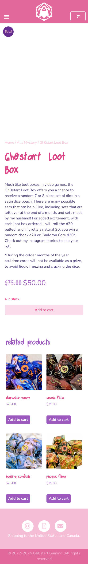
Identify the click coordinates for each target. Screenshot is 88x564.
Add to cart (44, 310)
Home (9, 142)
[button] (6, 16)
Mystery (30, 142)
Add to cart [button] (18, 419)
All (19, 142)
